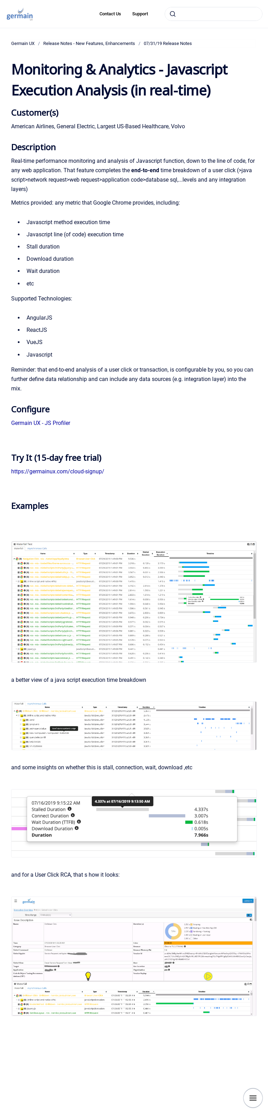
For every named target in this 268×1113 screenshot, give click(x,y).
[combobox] (213, 14)
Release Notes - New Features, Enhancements (89, 43)
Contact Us (110, 13)
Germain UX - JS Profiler (40, 423)
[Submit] (172, 14)
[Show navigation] (253, 1098)
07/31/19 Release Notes (168, 43)
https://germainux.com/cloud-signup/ (57, 471)
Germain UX (23, 43)
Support (140, 13)
